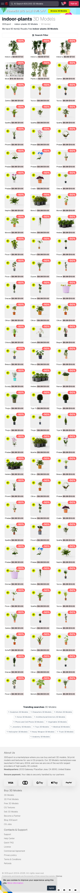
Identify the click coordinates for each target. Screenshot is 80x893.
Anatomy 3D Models (40, 737)
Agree (51, 888)
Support (7, 834)
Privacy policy (10, 855)
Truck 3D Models (65, 732)
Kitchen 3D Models (63, 712)
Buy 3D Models (13, 790)
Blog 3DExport (10, 820)
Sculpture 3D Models (18, 712)
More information (15, 883)
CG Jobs (8, 824)
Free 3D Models (11, 803)
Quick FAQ (9, 842)
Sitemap (59, 876)
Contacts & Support (15, 829)
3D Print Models (11, 799)
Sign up (74, 3)
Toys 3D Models (41, 727)
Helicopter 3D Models (17, 732)
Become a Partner (12, 816)
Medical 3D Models (60, 727)
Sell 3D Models (11, 811)
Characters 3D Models (41, 712)
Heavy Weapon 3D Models (42, 732)
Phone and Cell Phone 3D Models (28, 722)
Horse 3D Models (23, 717)
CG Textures (9, 807)
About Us (9, 752)
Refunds (7, 863)
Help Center (9, 838)
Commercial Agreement (14, 851)
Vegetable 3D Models (56, 722)
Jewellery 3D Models (20, 727)
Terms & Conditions (12, 859)
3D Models (9, 795)
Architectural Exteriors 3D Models (49, 717)
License (7, 846)
